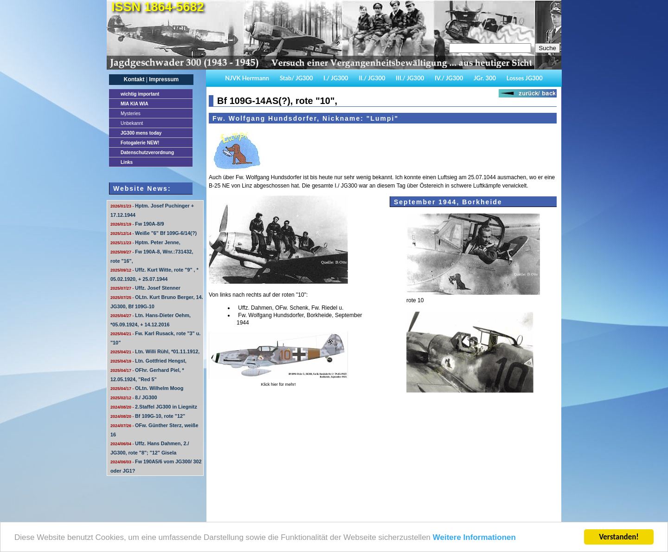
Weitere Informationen (474, 537)
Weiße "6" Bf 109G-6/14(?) (153, 233)
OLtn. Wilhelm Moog (146, 388)
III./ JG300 (410, 78)
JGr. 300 (485, 78)
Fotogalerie (140, 142)
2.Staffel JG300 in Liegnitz (153, 406)
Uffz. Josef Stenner (145, 288)
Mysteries (131, 113)
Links (127, 162)
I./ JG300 (335, 78)
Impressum (164, 79)
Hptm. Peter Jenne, (145, 242)
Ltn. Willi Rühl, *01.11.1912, (154, 351)
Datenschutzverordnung (147, 152)
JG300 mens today (141, 133)
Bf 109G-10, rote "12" (147, 416)
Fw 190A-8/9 (137, 224)
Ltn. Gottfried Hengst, (148, 361)
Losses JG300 (525, 78)
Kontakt (134, 79)
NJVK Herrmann (247, 78)
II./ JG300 (372, 78)
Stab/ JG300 (296, 78)
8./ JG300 (133, 397)
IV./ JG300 (449, 78)
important (140, 94)
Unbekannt (132, 123)
